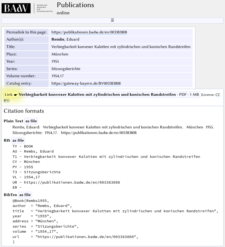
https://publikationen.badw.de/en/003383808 (89, 32)
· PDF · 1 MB (102, 94)
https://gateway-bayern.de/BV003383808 (86, 83)
